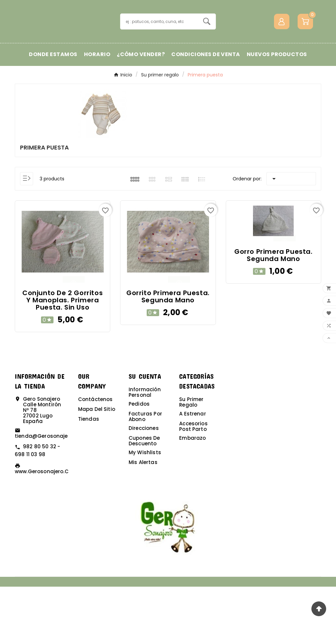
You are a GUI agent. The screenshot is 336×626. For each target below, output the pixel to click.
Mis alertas (143, 501)
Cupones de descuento (144, 480)
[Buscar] (159, 41)
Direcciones (144, 467)
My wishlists (145, 492)
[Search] (206, 41)
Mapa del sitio (96, 448)
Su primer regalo (191, 441)
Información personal (145, 431)
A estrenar (192, 453)
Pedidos (139, 443)
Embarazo (192, 477)
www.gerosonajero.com (46, 510)
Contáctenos (95, 438)
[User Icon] (281, 41)
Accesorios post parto (193, 465)
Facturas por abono (145, 455)
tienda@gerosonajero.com (51, 475)
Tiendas (88, 458)
